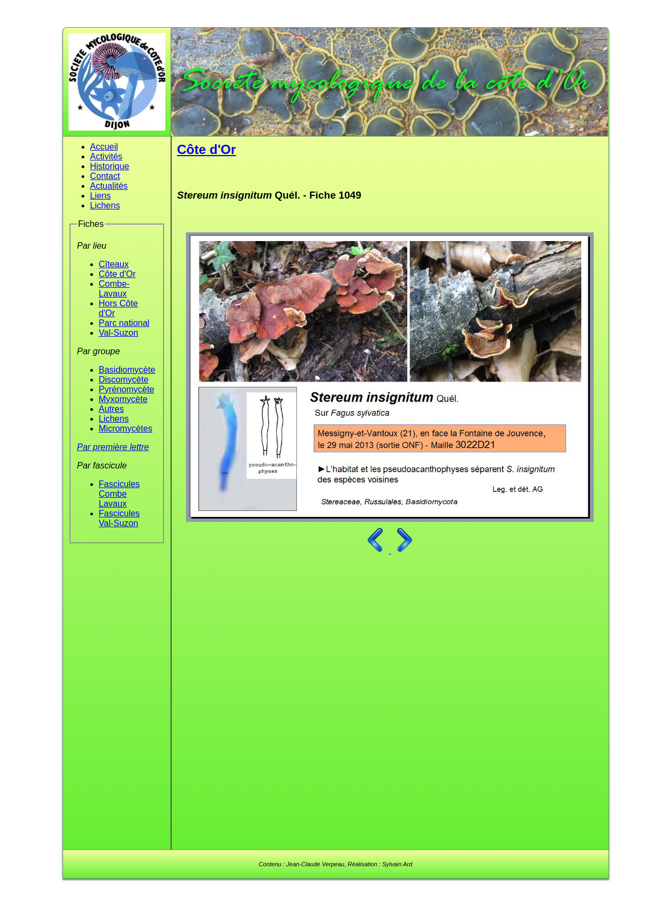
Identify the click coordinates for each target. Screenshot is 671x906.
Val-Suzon (119, 332)
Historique (109, 166)
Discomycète (124, 379)
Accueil (104, 146)
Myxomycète (123, 399)
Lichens (105, 205)
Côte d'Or (117, 274)
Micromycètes (126, 428)
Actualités (109, 185)
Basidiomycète (127, 369)
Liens (100, 195)
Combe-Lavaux (114, 288)
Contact (105, 176)
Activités (106, 156)
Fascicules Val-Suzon (119, 518)
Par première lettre (113, 447)
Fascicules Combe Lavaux (119, 493)
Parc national (124, 323)
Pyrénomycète (126, 389)
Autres (111, 409)
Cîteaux (114, 264)
